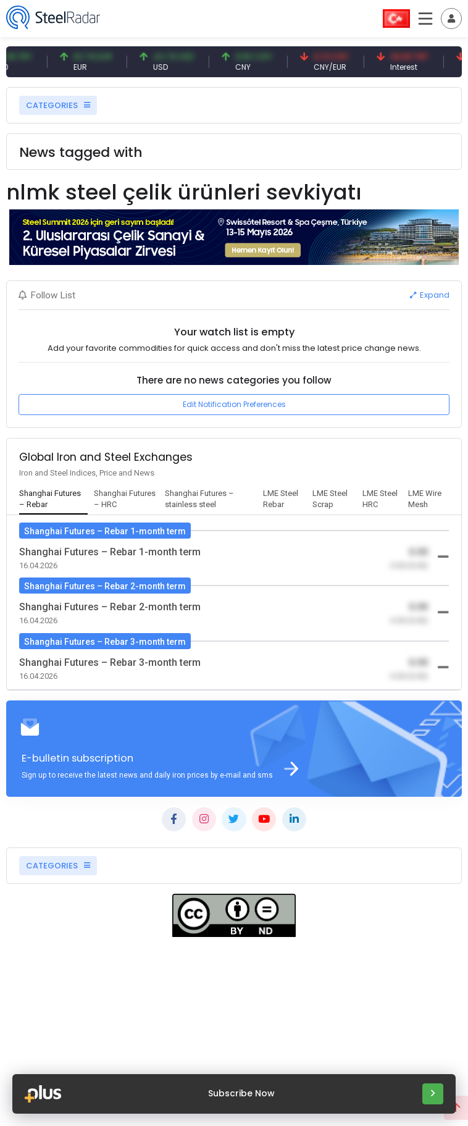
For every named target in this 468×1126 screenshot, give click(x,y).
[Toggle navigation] (451, 18)
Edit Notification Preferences (234, 404)
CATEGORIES (58, 105)
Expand (429, 295)
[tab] (53, 500)
